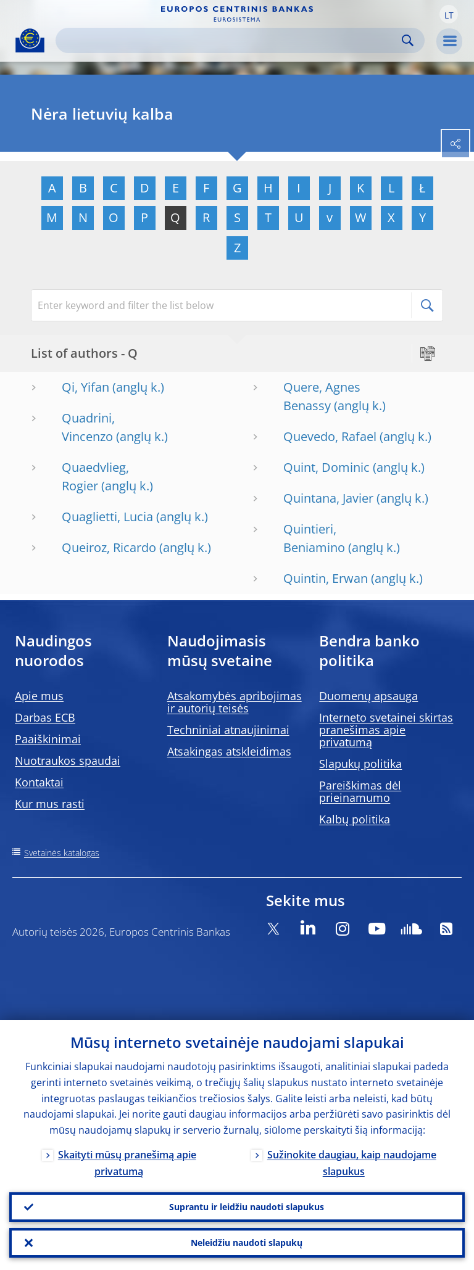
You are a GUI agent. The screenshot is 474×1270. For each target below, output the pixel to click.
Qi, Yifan (85, 387)
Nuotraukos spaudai (67, 760)
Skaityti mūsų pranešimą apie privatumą (127, 1163)
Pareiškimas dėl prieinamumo (360, 791)
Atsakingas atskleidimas (229, 751)
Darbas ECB (45, 717)
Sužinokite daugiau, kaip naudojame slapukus (351, 1163)
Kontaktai (39, 782)
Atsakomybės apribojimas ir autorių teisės (234, 701)
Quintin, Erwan (325, 578)
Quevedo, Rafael (329, 436)
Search (407, 40)
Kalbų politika (354, 819)
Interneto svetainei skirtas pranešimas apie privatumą (386, 729)
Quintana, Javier (328, 498)
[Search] (230, 40)
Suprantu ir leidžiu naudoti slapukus (246, 1207)
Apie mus (39, 695)
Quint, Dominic (326, 467)
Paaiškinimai (48, 739)
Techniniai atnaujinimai (228, 729)
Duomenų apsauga (368, 695)
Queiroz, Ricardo (109, 547)
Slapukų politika (360, 763)
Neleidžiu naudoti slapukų (246, 1242)
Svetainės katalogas (61, 853)
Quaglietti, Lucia (107, 516)
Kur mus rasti (50, 803)
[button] (448, 14)
